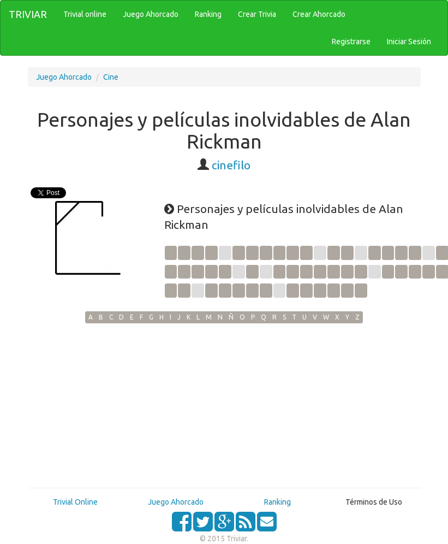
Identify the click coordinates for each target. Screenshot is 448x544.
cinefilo (231, 165)
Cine (110, 77)
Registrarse (351, 41)
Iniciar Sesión (409, 41)
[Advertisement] (224, 405)
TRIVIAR (28, 14)
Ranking (277, 502)
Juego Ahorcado (64, 77)
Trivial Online (75, 502)
